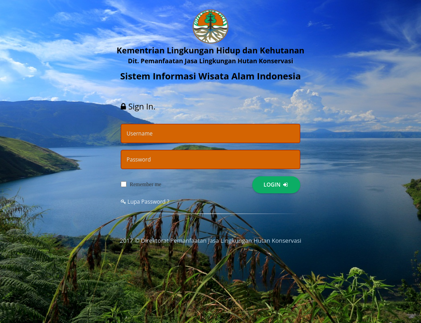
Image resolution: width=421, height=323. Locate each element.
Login (275, 184)
